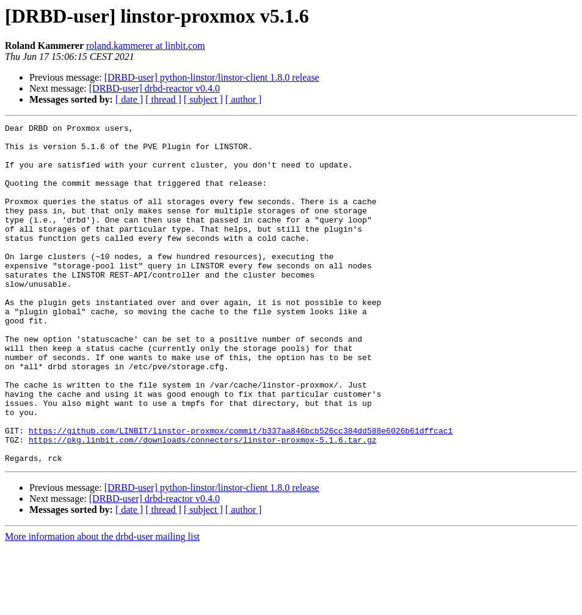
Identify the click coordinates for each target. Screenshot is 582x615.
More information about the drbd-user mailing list (102, 604)
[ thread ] (163, 99)
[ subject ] (203, 99)
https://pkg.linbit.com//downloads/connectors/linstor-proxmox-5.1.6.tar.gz (202, 503)
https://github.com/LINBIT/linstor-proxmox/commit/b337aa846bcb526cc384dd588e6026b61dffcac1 (241, 492)
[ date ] (129, 99)
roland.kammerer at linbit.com (145, 45)
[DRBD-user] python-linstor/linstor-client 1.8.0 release (211, 77)
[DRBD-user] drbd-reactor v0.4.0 (154, 88)
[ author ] (243, 99)
